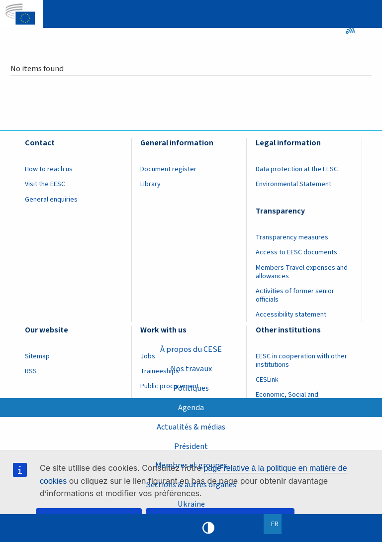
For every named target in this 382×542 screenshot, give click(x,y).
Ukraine (191, 504)
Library (150, 184)
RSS (353, 29)
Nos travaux (191, 369)
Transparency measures (292, 237)
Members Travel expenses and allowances (302, 272)
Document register (168, 169)
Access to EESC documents (296, 252)
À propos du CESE (191, 349)
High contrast (208, 528)
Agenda (191, 408)
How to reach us (49, 169)
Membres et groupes (191, 465)
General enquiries (51, 200)
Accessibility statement (291, 315)
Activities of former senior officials (295, 295)
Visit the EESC (45, 184)
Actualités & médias (191, 427)
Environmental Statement (293, 184)
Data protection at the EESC (297, 169)
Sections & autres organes (191, 485)
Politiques (191, 388)
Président (191, 446)
